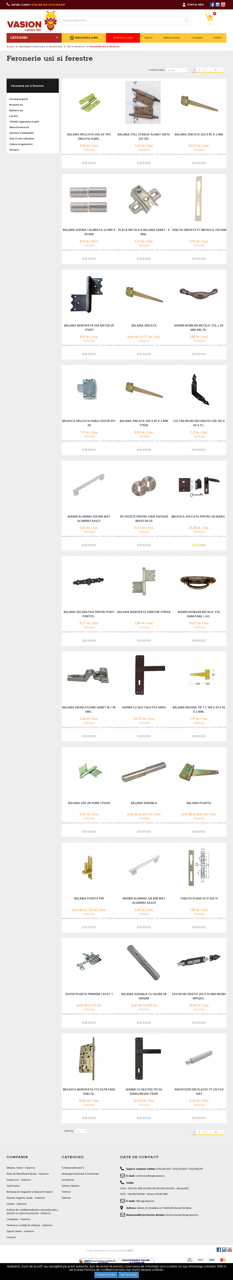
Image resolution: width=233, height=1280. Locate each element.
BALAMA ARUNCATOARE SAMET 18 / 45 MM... (89, 710)
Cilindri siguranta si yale (24, 122)
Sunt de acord (128, 1275)
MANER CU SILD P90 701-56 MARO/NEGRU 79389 (144, 1092)
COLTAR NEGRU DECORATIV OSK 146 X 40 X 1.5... (199, 423)
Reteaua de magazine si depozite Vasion (30, 1192)
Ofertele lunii (123, 38)
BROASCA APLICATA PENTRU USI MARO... (199, 517)
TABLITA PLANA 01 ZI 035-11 (199, 899)
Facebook (212, 4)
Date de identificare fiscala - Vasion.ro (28, 1174)
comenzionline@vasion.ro (150, 1176)
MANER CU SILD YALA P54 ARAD (144, 708)
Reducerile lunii (84, 38)
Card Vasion (13, 1186)
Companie (197, 38)
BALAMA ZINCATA (144, 326)
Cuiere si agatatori (21, 144)
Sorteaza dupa (157, 70)
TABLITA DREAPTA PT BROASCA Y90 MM (199, 230)
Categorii (18, 38)
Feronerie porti (18, 99)
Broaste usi (16, 105)
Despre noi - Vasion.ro (19, 1180)
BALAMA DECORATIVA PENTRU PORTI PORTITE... (89, 614)
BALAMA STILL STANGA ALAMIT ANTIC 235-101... (144, 137)
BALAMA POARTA (199, 803)
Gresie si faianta (70, 1186)
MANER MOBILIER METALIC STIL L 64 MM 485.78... (198, 328)
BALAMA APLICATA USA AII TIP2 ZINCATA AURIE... (89, 137)
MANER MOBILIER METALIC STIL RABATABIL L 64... (199, 614)
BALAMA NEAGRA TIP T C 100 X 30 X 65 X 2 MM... (199, 710)
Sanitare (66, 1198)
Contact (217, 38)
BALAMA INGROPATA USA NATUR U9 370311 (89, 328)
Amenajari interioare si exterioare (80, 1174)
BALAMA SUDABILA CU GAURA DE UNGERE (144, 996)
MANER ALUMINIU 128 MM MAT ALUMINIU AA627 (89, 519)
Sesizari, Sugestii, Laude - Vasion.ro (26, 1198)
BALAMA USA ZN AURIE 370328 (89, 803)
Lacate (13, 116)
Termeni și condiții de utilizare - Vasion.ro (29, 1225)
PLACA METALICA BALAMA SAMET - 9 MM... (144, 232)
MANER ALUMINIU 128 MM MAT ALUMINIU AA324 (144, 901)
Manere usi (16, 111)
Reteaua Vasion (172, 38)
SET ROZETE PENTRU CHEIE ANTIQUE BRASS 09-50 (144, 519)
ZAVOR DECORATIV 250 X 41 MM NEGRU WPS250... (199, 996)
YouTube (223, 4)
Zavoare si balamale (21, 133)
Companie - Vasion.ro (18, 1219)
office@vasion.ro (144, 1201)
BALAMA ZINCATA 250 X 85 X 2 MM (199, 135)
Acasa (10, 47)
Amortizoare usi (19, 127)
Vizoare (14, 150)
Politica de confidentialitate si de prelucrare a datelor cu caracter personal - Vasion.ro (32, 1212)
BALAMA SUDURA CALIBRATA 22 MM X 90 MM (89, 232)
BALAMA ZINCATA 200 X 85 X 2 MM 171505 (144, 423)
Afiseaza (68, 1131)
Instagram (218, 4)
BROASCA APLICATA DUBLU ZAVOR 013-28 (89, 423)
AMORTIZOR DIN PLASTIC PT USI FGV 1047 (199, 1092)
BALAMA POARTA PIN (89, 899)
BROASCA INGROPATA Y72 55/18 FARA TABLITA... (89, 1092)
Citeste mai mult (106, 1275)
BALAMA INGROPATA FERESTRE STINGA (144, 612)
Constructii (68, 1180)
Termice (66, 1192)
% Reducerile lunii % (73, 1168)
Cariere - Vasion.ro (17, 1204)
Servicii (148, 38)
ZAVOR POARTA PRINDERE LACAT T (89, 994)
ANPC (130, 1251)
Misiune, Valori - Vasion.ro (21, 1168)
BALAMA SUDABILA (144, 803)
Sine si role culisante (21, 139)
